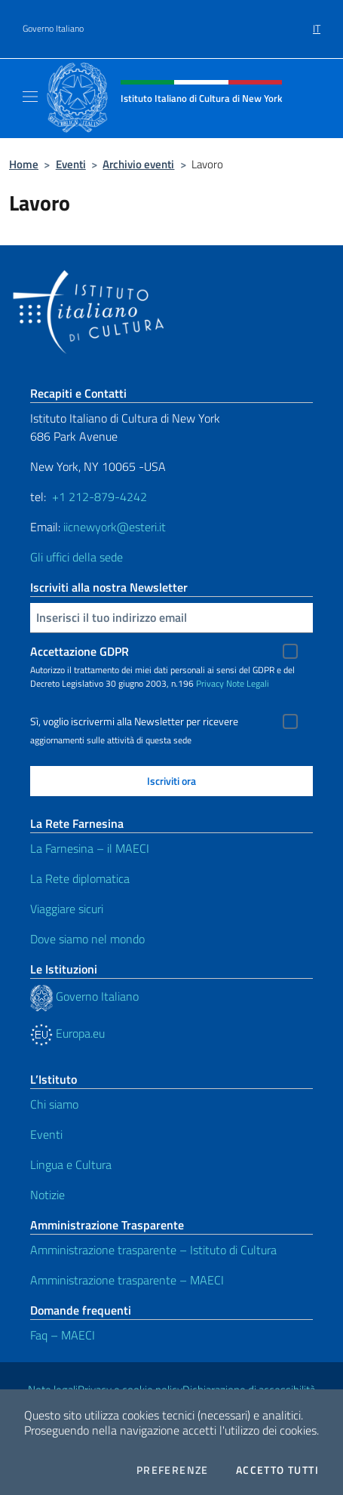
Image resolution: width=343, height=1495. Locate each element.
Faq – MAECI (62, 1335)
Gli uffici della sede (76, 557)
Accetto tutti (277, 1470)
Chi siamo (54, 1104)
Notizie (47, 1195)
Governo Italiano (53, 28)
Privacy (210, 683)
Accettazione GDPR (79, 651)
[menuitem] (316, 23)
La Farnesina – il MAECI (89, 848)
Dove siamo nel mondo (87, 939)
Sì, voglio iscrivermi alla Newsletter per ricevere (134, 721)
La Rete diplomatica (80, 878)
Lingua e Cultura (71, 1164)
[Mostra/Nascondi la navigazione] (30, 97)
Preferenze (172, 1470)
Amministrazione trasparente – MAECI (127, 1280)
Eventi (71, 164)
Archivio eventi (138, 164)
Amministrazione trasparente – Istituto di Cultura (153, 1250)
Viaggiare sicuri (66, 909)
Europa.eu (67, 1033)
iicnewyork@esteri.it (114, 527)
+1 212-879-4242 (99, 497)
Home (23, 164)
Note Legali (247, 683)
